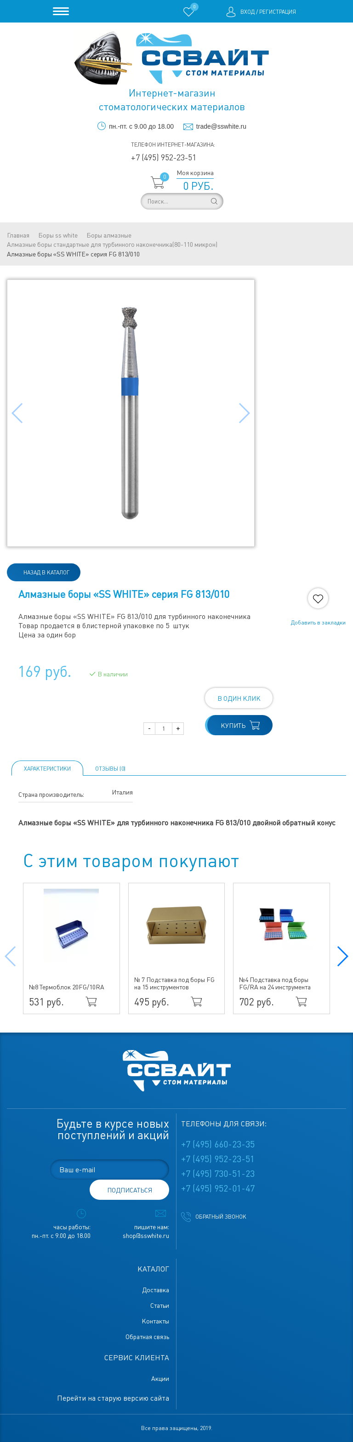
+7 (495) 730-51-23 (218, 1173)
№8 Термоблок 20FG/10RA (66, 987)
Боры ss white (58, 235)
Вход (247, 12)
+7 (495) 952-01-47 (218, 1188)
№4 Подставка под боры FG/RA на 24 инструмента (275, 983)
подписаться (129, 1190)
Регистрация (277, 12)
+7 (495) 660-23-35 (218, 1144)
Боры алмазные (108, 235)
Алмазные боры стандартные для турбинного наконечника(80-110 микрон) (112, 244)
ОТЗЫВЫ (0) (110, 769)
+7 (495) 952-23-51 (163, 157)
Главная (18, 235)
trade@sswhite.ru (221, 126)
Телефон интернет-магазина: (173, 145)
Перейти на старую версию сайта (113, 1398)
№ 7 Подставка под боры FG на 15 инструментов (174, 983)
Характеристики (47, 769)
